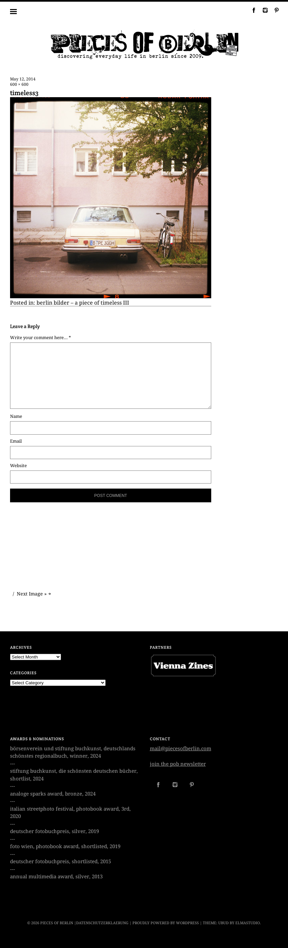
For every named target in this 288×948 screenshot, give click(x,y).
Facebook (251, 10)
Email (16, 441)
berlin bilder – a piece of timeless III (83, 303)
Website (18, 465)
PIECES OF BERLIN (56, 923)
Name (16, 416)
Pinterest (274, 10)
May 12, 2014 (23, 79)
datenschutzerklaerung (102, 923)
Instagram (262, 10)
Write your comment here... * (40, 337)
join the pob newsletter (178, 764)
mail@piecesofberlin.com (180, 749)
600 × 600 (19, 84)
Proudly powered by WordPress (165, 923)
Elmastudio (247, 923)
